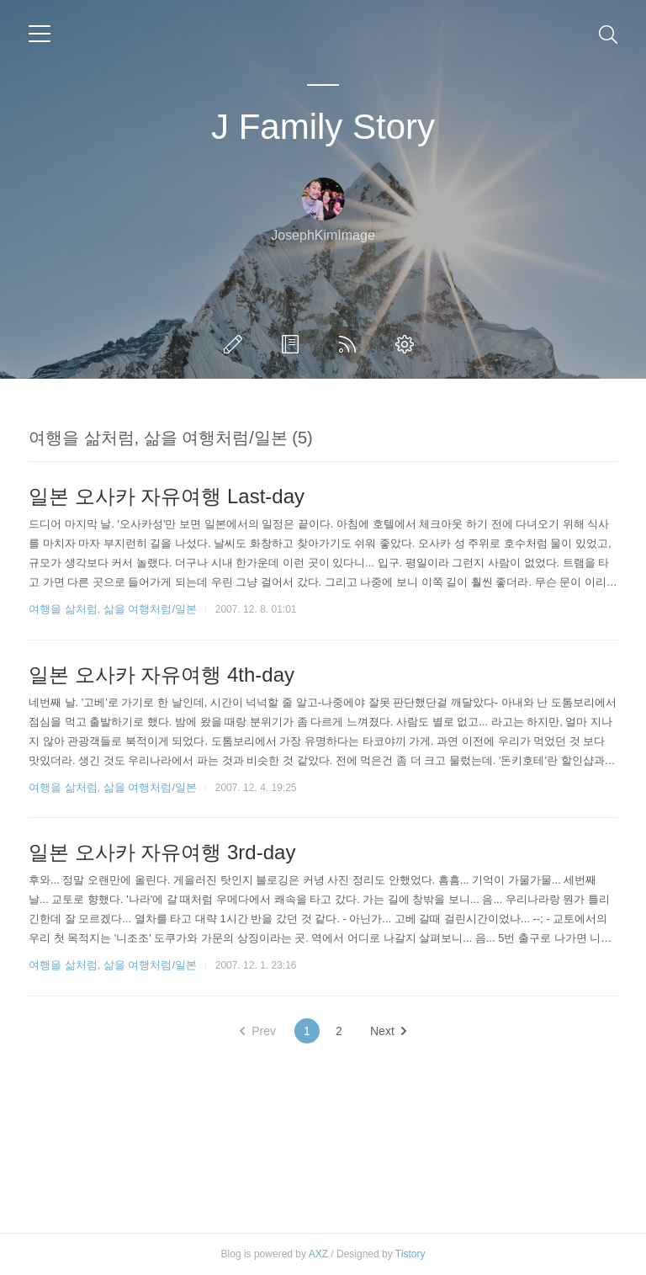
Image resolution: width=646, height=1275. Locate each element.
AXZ (318, 1254)
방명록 (293, 344)
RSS (351, 344)
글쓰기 (236, 344)
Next (388, 1031)
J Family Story (323, 126)
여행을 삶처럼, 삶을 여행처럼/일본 (113, 609)
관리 (408, 344)
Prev (258, 1031)
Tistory (410, 1254)
